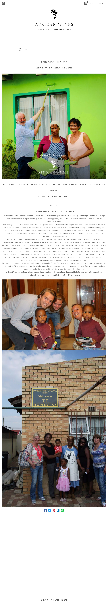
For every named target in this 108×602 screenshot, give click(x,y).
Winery (44, 38)
